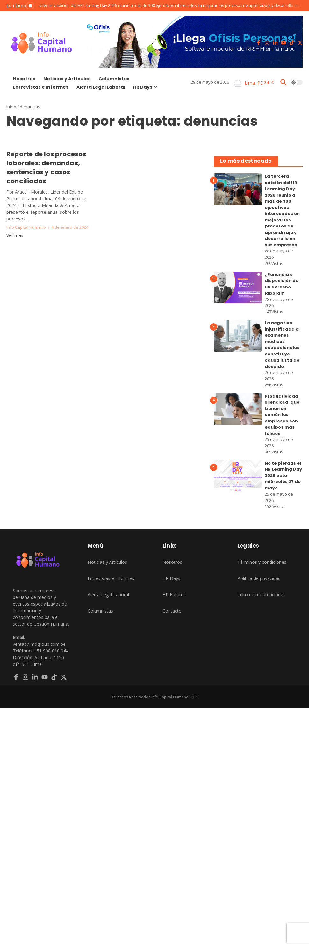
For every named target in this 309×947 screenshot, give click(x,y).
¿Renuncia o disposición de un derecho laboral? (281, 284)
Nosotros (24, 79)
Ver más (14, 235)
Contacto (172, 611)
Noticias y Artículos (66, 79)
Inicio (11, 106)
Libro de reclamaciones (261, 595)
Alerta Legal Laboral (100, 87)
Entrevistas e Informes (40, 87)
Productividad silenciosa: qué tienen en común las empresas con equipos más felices (282, 414)
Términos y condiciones (261, 562)
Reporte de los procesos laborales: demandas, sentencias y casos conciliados (46, 167)
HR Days (145, 87)
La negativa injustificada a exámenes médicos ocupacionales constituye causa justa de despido (282, 344)
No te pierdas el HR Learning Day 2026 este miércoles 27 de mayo (283, 475)
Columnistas (113, 79)
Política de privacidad (259, 578)
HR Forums (174, 595)
